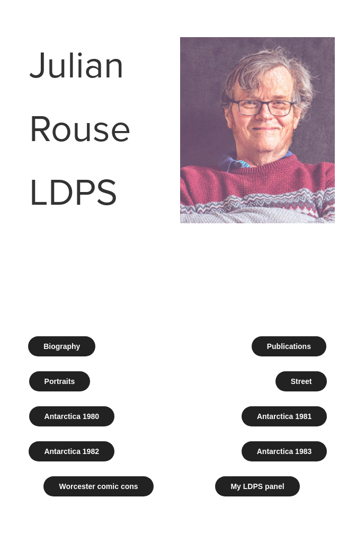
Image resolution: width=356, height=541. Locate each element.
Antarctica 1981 (284, 416)
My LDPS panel (257, 486)
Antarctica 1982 (71, 451)
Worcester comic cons (98, 486)
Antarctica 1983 (284, 451)
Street (301, 381)
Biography (61, 346)
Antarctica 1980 (72, 416)
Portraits (59, 381)
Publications (289, 346)
